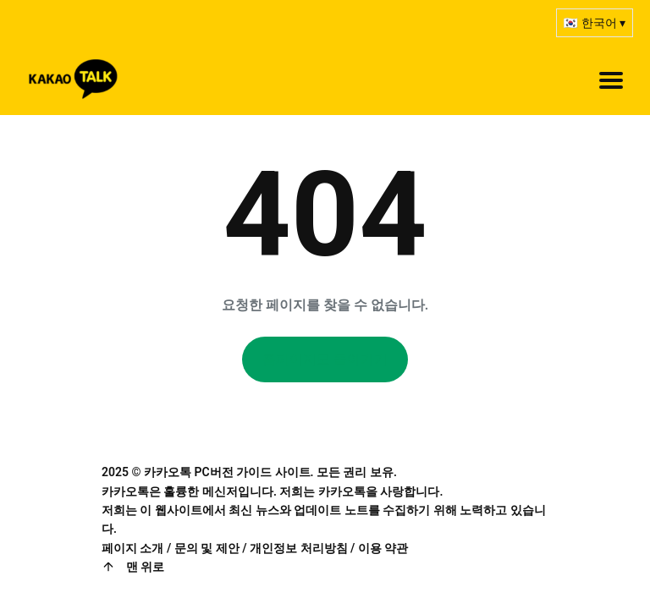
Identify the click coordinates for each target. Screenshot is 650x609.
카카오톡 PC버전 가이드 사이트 (227, 472)
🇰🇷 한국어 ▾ (594, 23)
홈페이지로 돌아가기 (325, 359)
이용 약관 (383, 548)
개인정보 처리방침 (298, 548)
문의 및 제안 (207, 548)
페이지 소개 (132, 548)
